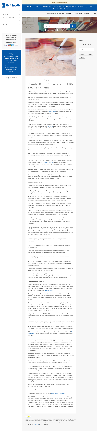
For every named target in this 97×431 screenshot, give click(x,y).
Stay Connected (7, 21)
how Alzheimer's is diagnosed (58, 393)
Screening (81, 57)
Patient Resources (8, 17)
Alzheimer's (82, 54)
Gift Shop (5, 14)
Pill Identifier (60, 13)
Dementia (89, 54)
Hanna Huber (52, 111)
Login (94, 13)
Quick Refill (69, 13)
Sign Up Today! (87, 13)
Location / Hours (78, 13)
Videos (60, 30)
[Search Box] (57, 26)
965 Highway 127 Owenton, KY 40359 (37, 6)
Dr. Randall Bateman (48, 162)
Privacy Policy (11, 79)
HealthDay (36, 424)
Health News (49, 30)
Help (54, 13)
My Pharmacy (7, 11)
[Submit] (73, 26)
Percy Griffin (50, 126)
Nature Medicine (48, 290)
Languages (49, 13)
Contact (5, 24)
